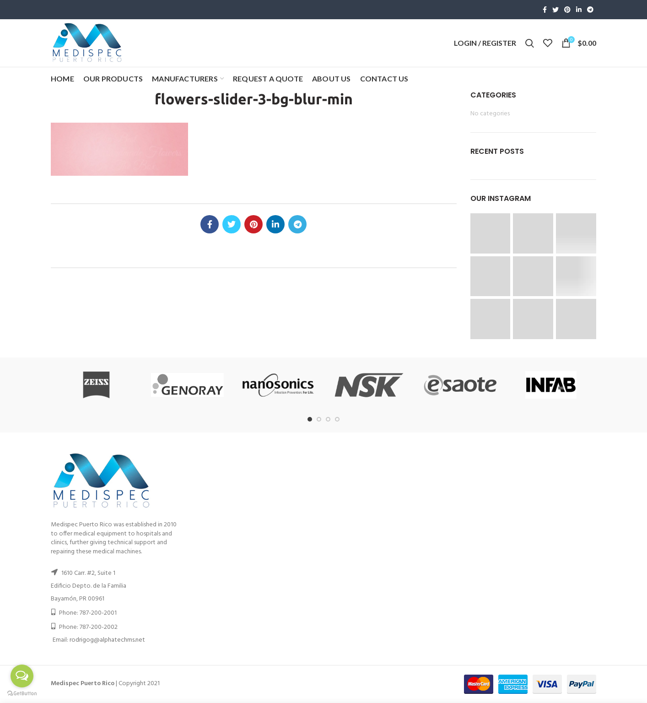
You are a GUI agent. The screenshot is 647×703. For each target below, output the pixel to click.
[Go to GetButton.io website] (22, 694)
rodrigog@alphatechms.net (107, 640)
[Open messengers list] (22, 676)
